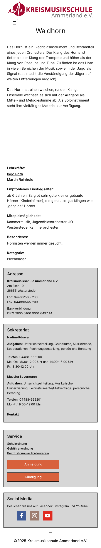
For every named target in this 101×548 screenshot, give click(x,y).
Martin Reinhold (20, 179)
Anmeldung (33, 464)
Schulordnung (17, 443)
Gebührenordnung (20, 448)
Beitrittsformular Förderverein (28, 453)
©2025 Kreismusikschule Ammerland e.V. (50, 541)
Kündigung (33, 477)
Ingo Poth (15, 174)
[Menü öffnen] (14, 23)
